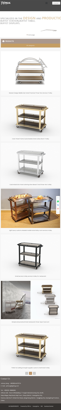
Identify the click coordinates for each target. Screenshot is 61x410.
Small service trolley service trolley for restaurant (30, 276)
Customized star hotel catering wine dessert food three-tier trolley (30, 184)
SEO (42, 406)
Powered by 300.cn (26, 406)
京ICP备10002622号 (13, 406)
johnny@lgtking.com (12, 386)
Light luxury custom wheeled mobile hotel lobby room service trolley (30, 230)
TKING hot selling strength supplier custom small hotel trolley (30, 368)
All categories (30, 45)
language (55, 3)
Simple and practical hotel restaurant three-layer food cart (30, 322)
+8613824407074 (15, 383)
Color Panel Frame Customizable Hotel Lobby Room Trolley (30, 139)
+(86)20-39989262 (10, 390)
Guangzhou (36, 406)
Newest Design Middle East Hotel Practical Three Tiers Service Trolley (30, 93)
